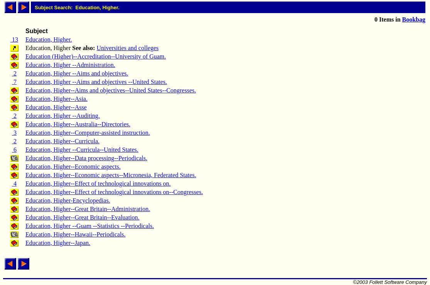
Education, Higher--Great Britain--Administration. (87, 209)
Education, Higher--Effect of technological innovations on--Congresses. (114, 192)
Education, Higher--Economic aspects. (73, 166)
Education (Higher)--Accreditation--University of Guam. (95, 56)
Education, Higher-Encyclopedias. (67, 200)
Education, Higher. (48, 39)
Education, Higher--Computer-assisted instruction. (87, 132)
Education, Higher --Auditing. (62, 115)
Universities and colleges (127, 48)
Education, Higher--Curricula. (62, 141)
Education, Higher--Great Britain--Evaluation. (82, 217)
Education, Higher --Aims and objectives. (76, 73)
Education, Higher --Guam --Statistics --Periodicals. (89, 226)
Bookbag (413, 19)
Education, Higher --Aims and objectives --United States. (96, 82)
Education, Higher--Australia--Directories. (77, 124)
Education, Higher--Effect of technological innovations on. (98, 183)
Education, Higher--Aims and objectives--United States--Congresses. (110, 90)
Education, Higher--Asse (56, 107)
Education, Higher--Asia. (56, 99)
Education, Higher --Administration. (70, 65)
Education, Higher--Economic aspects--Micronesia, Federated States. (110, 175)
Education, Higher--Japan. (57, 243)
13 (14, 39)
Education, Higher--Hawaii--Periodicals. (75, 234)
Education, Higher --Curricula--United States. (81, 149)
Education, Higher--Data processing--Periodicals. (86, 158)
